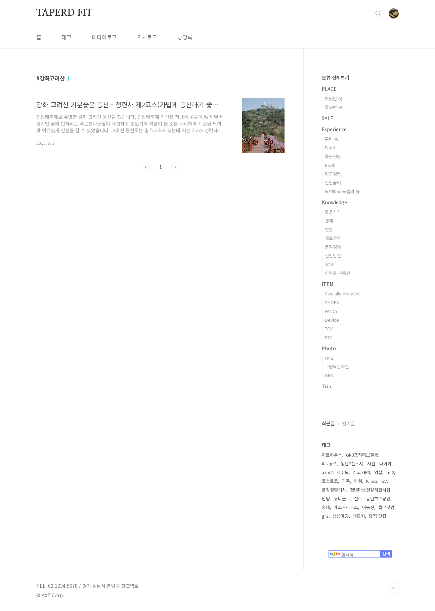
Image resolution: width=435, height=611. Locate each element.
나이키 (385, 463)
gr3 (325, 516)
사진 (371, 463)
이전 (146, 167)
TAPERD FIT (64, 13)
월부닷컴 (386, 507)
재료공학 (333, 238)
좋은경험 (333, 156)
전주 (358, 498)
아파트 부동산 (337, 273)
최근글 (328, 423)
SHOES (332, 302)
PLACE (329, 88)
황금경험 (333, 174)
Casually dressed (342, 293)
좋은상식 (333, 212)
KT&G (371, 481)
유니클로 (342, 498)
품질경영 (333, 247)
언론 (329, 229)
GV (384, 481)
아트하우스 (332, 455)
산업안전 (333, 255)
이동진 (368, 507)
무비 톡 (331, 139)
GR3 (329, 375)
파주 (346, 481)
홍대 (326, 507)
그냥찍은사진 (337, 366)
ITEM (327, 284)
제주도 (343, 472)
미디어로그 (104, 37)
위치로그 (147, 37)
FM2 (329, 358)
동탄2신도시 (352, 463)
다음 (175, 167)
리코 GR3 (361, 472)
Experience (334, 129)
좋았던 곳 (333, 107)
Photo (329, 348)
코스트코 (330, 481)
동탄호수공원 (378, 498)
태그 (66, 37)
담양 (326, 498)
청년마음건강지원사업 (370, 490)
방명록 (184, 37)
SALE (327, 118)
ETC (328, 337)
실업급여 (333, 182)
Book (330, 165)
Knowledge (334, 202)
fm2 (390, 472)
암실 (378, 472)
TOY (329, 328)
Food (330, 147)
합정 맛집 (377, 516)
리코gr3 (329, 463)
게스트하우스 (346, 507)
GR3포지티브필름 (362, 455)
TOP (393, 588)
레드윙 (359, 516)
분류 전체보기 (335, 77)
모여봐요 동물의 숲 (342, 191)
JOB (329, 264)
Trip (326, 386)
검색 (378, 13)
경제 (329, 220)
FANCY (331, 311)
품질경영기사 (334, 490)
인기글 (348, 423)
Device (332, 320)
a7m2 (327, 472)
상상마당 (341, 516)
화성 (358, 481)
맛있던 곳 (333, 98)
